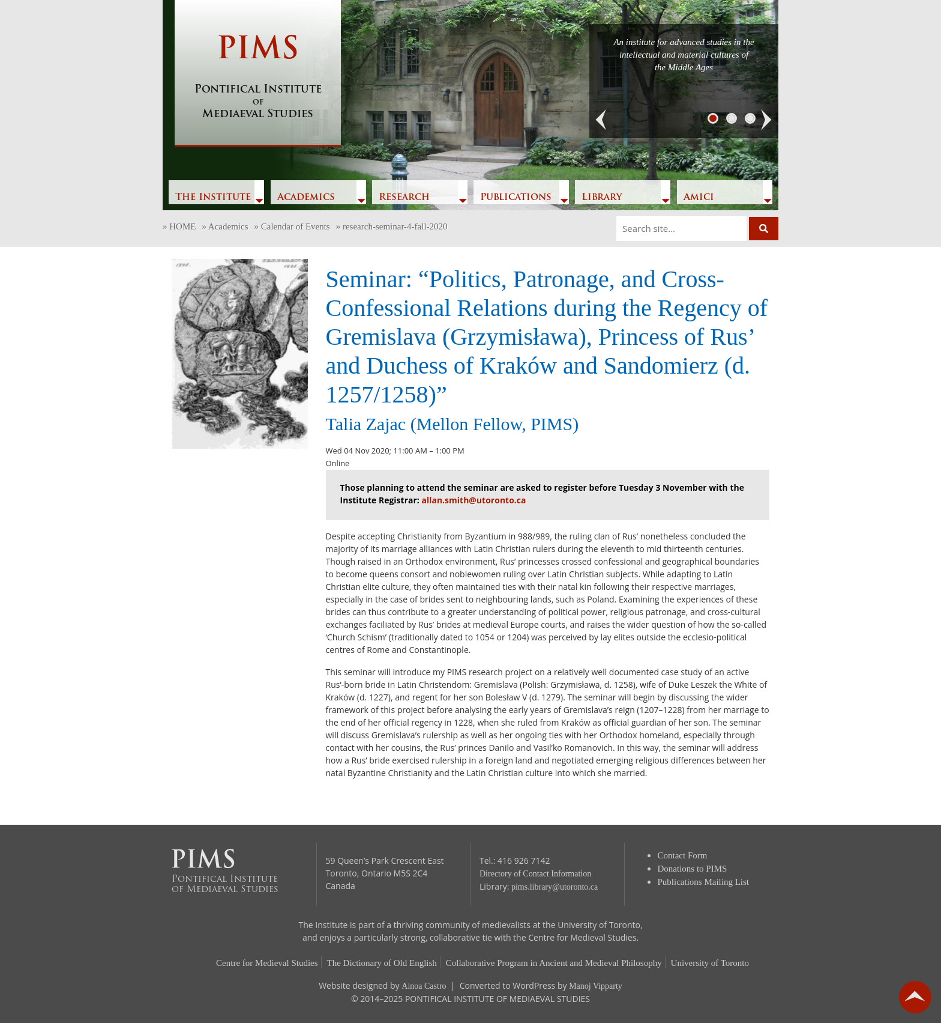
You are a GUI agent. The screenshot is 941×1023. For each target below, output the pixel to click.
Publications (516, 197)
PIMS (258, 78)
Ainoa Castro (423, 986)
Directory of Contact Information (535, 873)
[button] (601, 120)
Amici (699, 197)
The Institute (213, 197)
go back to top (915, 997)
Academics (306, 197)
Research (404, 197)
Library (602, 197)
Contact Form (683, 855)
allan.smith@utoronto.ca (473, 500)
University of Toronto (710, 963)
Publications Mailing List (704, 882)
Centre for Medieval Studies (267, 963)
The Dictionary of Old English (382, 963)
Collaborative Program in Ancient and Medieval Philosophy (554, 963)
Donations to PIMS (692, 868)
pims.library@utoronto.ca (554, 886)
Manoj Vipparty (595, 986)
